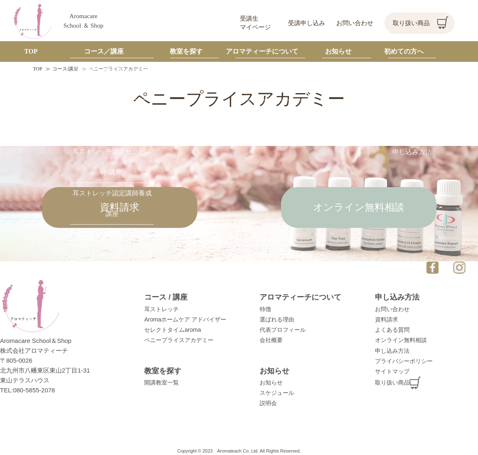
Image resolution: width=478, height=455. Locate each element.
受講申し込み (306, 23)
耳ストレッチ (161, 309)
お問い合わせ (354, 23)
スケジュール (277, 392)
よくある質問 (392, 329)
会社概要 (271, 340)
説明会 (268, 403)
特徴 (265, 309)
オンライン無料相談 (358, 207)
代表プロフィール (283, 329)
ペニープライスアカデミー (178, 340)
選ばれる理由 (277, 319)
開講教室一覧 (161, 382)
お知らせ (271, 382)
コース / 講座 (165, 297)
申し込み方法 (392, 350)
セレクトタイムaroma (172, 329)
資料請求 (119, 207)
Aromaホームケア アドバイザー (185, 319)
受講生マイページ (255, 22)
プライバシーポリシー (404, 361)
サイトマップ (392, 371)
